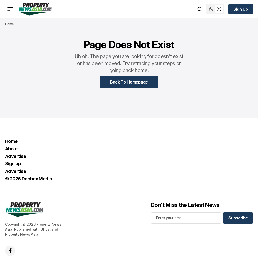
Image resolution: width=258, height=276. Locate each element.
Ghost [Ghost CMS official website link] (45, 229)
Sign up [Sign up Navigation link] (13, 163)
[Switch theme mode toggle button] (215, 9)
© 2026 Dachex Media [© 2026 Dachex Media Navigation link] (28, 178)
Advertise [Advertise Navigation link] (15, 156)
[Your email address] (186, 218)
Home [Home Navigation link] (11, 141)
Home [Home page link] (9, 24)
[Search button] (199, 9)
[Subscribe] (238, 218)
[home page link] (35, 9)
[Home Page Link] (129, 82)
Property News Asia (21, 234)
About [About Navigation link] (11, 148)
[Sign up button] (240, 9)
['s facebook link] (10, 251)
